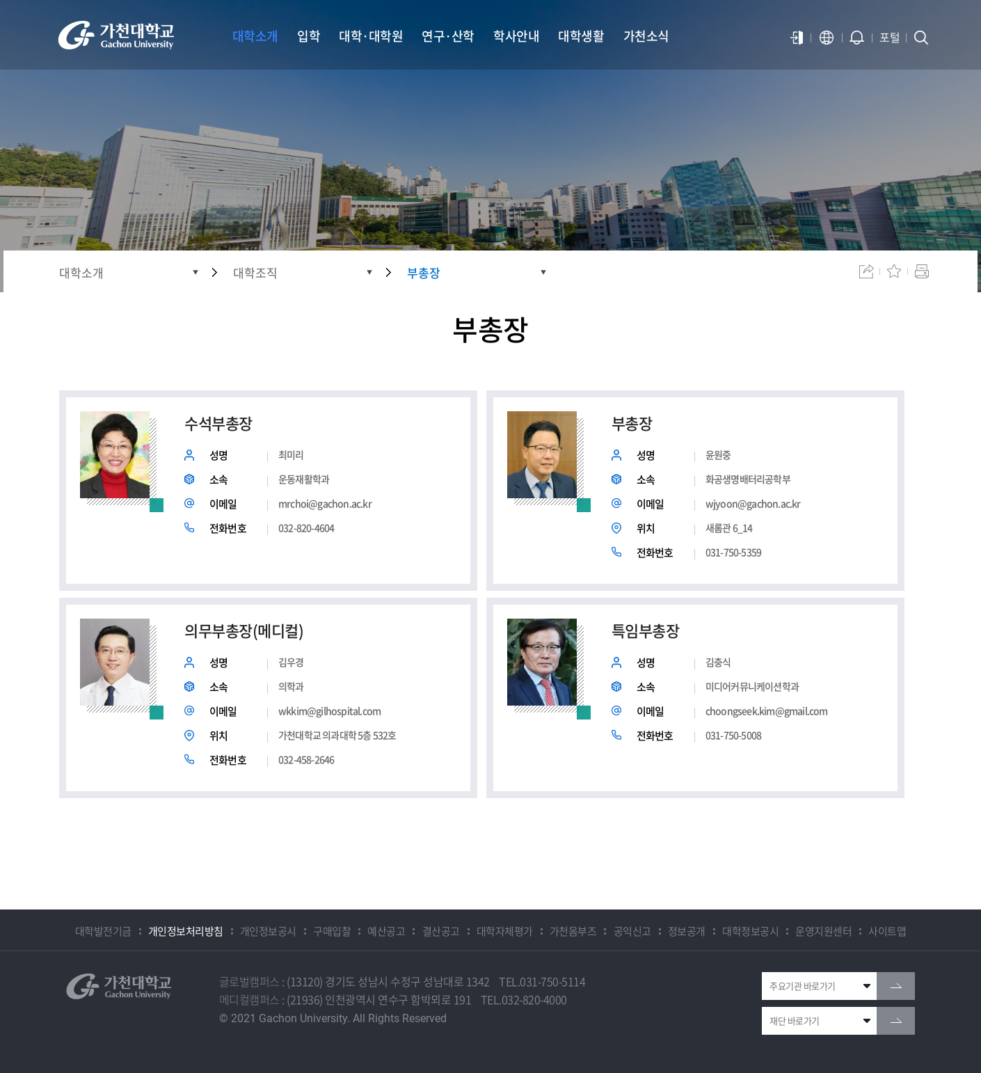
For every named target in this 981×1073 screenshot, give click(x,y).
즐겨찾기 (894, 271)
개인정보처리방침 (185, 931)
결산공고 (441, 931)
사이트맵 (887, 931)
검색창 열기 (921, 37)
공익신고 (632, 931)
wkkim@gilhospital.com (329, 710)
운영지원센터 (823, 931)
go (896, 986)
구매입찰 (332, 931)
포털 (889, 37)
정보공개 (686, 931)
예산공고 (386, 931)
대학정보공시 (750, 931)
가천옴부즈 (573, 931)
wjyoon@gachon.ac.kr (753, 503)
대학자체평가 (505, 931)
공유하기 (866, 271)
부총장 (423, 272)
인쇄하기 (922, 271)
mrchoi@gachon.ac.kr (325, 503)
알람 (857, 37)
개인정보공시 (268, 931)
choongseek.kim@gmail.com (766, 710)
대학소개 (81, 272)
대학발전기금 (103, 931)
